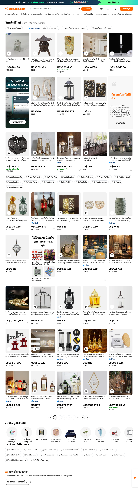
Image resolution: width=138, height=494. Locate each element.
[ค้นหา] (86, 9)
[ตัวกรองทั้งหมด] (14, 28)
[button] (78, 8)
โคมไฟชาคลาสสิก (31, 450)
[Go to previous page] (51, 417)
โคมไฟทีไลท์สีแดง (103, 177)
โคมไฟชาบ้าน (101, 455)
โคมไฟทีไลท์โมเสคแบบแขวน (16, 460)
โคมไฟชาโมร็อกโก (13, 455)
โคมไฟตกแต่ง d (30, 455)
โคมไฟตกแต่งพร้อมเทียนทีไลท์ (69, 455)
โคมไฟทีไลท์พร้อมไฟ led (39, 460)
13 (82, 417)
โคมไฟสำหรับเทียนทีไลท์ (69, 450)
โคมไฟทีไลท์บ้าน (65, 182)
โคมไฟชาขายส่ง (118, 455)
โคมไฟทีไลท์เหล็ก (48, 182)
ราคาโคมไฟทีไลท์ (88, 450)
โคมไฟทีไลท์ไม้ (81, 182)
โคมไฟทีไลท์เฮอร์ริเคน (99, 182)
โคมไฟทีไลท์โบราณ (49, 450)
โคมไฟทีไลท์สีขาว (67, 177)
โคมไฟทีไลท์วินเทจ (86, 177)
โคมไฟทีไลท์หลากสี (33, 177)
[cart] (108, 9)
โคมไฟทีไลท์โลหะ (12, 182)
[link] (135, 472)
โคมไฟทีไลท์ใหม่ (50, 177)
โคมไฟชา (88, 455)
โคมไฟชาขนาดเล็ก (47, 455)
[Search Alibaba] (54, 8)
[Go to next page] (87, 417)
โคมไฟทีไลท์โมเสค (30, 182)
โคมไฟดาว (116, 182)
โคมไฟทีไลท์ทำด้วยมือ (122, 177)
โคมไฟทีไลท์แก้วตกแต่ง (14, 187)
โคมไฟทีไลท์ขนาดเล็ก (14, 177)
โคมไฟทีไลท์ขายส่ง (13, 450)
